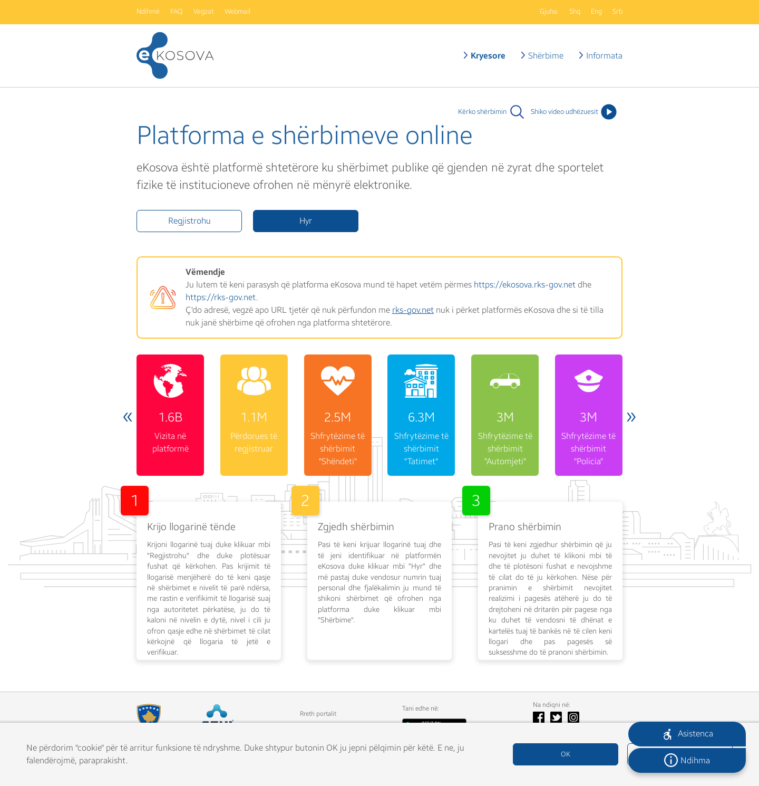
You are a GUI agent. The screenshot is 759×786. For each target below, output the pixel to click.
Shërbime (545, 56)
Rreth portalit (318, 713)
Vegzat (203, 11)
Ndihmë (148, 11)
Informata (604, 56)
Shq (574, 11)
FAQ (176, 11)
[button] (687, 734)
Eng (596, 11)
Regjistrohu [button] (189, 221)
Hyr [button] (305, 221)
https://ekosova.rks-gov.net (525, 285)
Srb (617, 11)
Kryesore (488, 56)
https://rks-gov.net (221, 297)
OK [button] (565, 754)
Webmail (237, 11)
